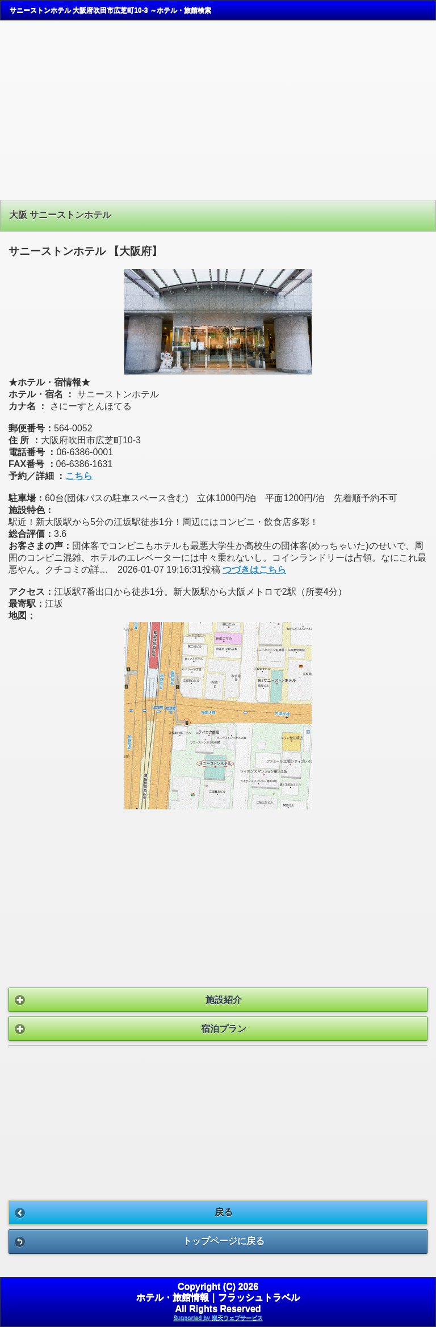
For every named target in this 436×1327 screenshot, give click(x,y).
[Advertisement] (218, 110)
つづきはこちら (254, 569)
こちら (79, 476)
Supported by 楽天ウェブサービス (217, 1318)
